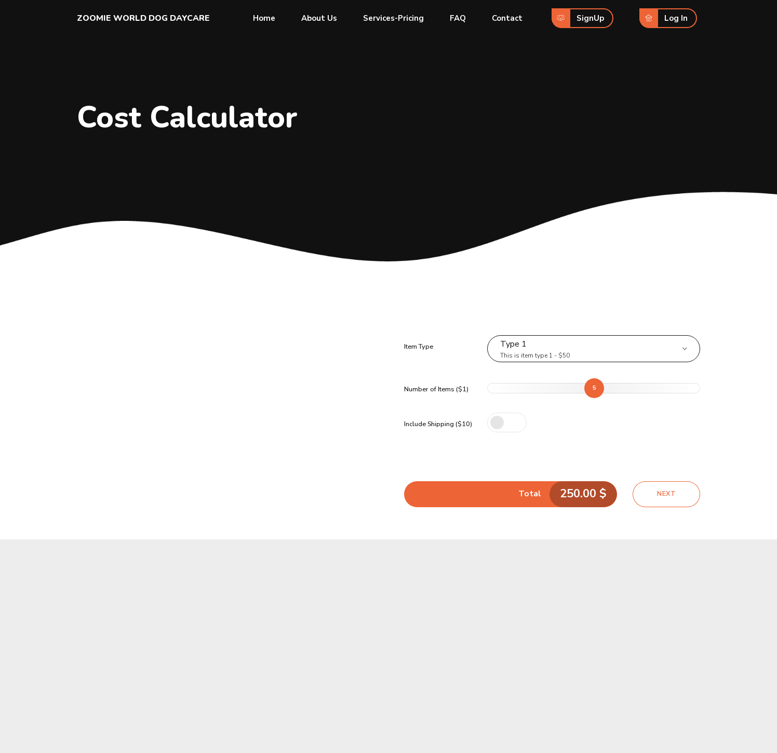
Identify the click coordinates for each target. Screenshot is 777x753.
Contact (507, 18)
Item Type (418, 346)
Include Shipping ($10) (438, 424)
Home (264, 18)
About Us (319, 18)
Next (666, 493)
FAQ (458, 18)
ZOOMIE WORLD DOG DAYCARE (143, 18)
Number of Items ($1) (436, 389)
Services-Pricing (393, 18)
